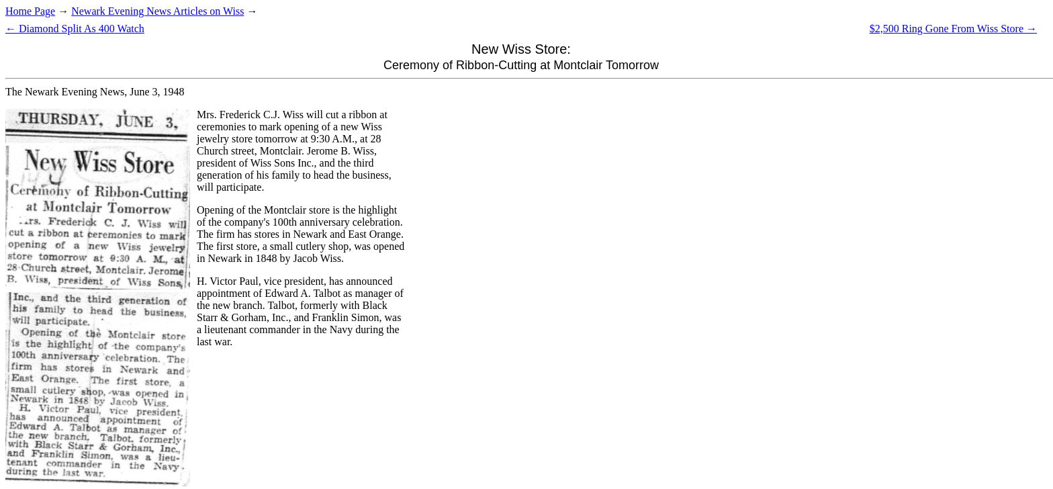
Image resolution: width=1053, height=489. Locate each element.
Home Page (30, 11)
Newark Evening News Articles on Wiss (157, 11)
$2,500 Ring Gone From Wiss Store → (953, 28)
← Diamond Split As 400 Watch (74, 28)
